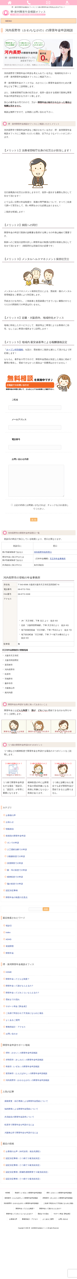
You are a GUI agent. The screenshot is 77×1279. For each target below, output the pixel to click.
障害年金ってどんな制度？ (17, 979)
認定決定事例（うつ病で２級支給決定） (23, 1158)
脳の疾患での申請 (15, 884)
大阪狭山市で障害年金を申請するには (21, 1132)
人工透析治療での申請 (17, 849)
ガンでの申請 (13, 843)
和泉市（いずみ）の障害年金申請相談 (22, 1066)
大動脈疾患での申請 (16, 856)
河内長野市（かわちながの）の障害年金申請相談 (27, 1080)
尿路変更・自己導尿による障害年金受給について (26, 1101)
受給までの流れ (13, 999)
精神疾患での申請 (15, 877)
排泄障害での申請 (15, 863)
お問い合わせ (12, 1034)
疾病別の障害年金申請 (16, 836)
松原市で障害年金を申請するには (19, 1125)
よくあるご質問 (13, 1020)
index (8, 932)
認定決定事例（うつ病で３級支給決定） (23, 1165)
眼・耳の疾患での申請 (17, 870)
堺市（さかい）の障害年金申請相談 (21, 1053)
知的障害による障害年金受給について (21, 1109)
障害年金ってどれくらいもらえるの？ (22, 993)
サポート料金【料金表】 (17, 1006)
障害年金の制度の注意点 (17, 897)
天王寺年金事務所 (58, 558)
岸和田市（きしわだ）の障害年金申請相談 (24, 1060)
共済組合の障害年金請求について (19, 1117)
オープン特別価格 (14, 350)
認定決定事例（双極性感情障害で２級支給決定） (27, 1172)
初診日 (9, 925)
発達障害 (10, 946)
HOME (9, 972)
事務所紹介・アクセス (16, 1027)
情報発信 (10, 829)
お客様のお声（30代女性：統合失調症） (24, 1151)
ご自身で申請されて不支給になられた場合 (24, 1013)
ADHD (8, 939)
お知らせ (10, 822)
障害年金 (10, 953)
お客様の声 (11, 815)
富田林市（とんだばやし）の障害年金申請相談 (26, 1073)
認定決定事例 (12, 890)
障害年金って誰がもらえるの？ (19, 986)
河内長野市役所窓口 (43, 552)
